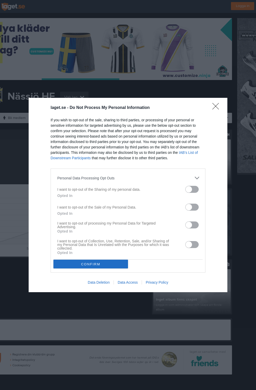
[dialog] (128, 195)
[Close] (217, 108)
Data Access (128, 282)
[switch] (192, 189)
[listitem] (128, 178)
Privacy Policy (157, 282)
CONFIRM (90, 264)
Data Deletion (99, 282)
